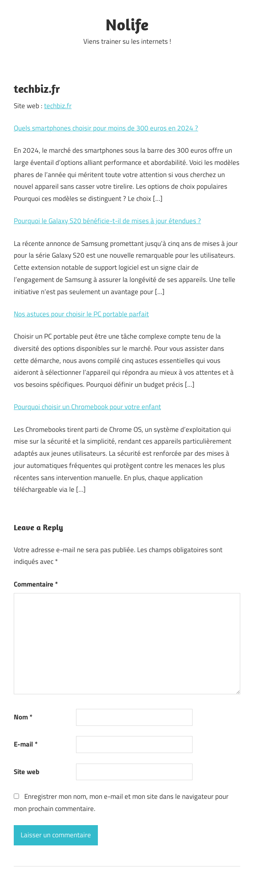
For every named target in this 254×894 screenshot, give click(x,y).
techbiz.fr (58, 105)
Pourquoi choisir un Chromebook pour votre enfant (87, 406)
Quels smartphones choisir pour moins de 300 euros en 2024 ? (106, 128)
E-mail (26, 744)
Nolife (127, 24)
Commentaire (36, 584)
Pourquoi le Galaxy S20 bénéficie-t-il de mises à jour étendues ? (107, 220)
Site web (26, 771)
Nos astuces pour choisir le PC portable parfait (81, 314)
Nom (23, 717)
